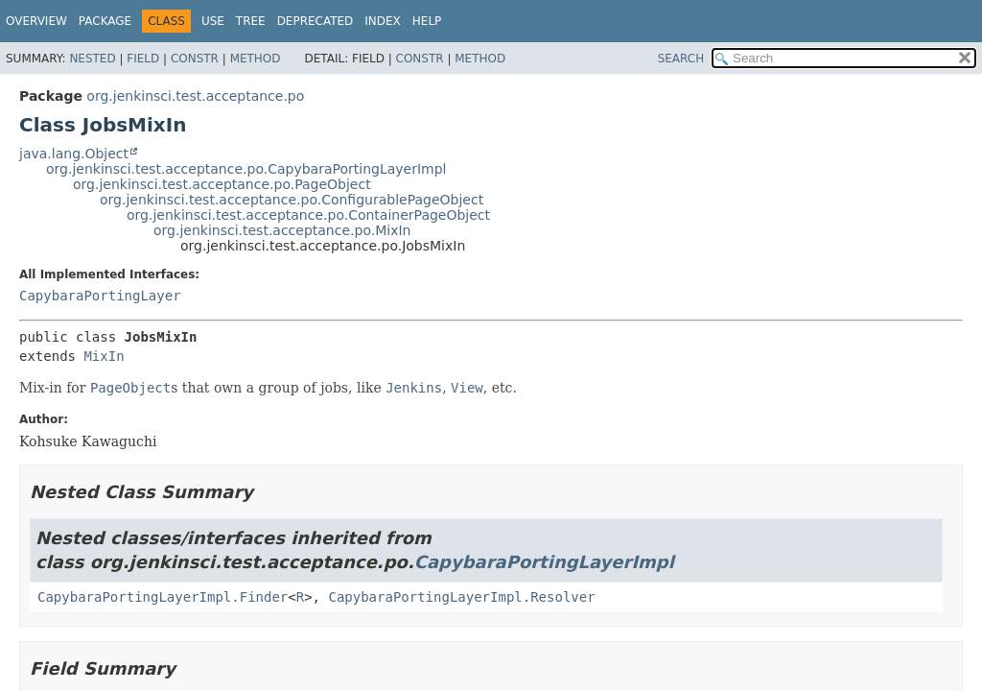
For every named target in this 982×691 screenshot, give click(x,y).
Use (212, 21)
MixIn (103, 356)
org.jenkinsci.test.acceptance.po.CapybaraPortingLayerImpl (246, 169)
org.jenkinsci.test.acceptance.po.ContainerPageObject (308, 215)
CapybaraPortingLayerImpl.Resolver (461, 597)
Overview (36, 21)
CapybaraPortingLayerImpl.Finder (162, 597)
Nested (92, 58)
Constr (195, 58)
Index (382, 21)
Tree (251, 21)
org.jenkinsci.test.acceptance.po (195, 96)
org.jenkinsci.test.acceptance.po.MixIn (281, 230)
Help (427, 21)
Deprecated (315, 21)
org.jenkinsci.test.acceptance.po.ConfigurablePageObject (291, 199)
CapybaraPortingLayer (100, 295)
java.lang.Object (74, 153)
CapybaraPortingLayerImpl (544, 562)
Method (255, 58)
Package (105, 21)
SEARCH (681, 58)
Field (143, 58)
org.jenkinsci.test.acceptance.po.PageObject (222, 184)
